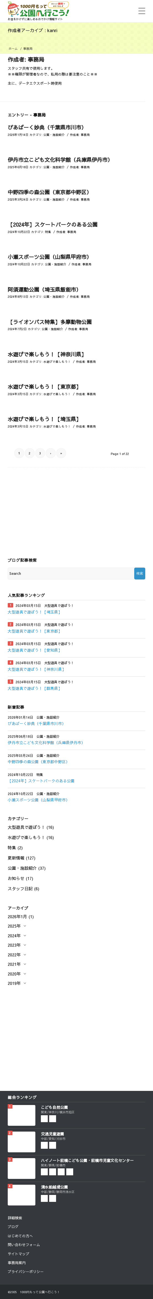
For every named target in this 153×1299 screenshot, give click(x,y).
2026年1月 (17, 916)
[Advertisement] (77, 506)
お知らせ (16, 878)
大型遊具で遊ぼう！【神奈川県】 (37, 669)
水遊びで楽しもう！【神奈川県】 (47, 354)
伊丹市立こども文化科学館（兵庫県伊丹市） (60, 159)
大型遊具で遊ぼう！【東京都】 (35, 631)
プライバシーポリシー (26, 1271)
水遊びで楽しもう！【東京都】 (44, 386)
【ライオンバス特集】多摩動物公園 (50, 321)
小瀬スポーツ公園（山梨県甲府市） (50, 256)
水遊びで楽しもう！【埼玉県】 (44, 419)
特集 (48, 232)
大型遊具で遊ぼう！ (26, 827)
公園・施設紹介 (54, 135)
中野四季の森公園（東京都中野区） (50, 192)
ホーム (13, 48)
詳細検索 (15, 1217)
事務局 (85, 135)
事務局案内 (17, 1262)
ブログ (13, 1226)
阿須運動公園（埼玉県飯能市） (44, 289)
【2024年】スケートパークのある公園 (52, 224)
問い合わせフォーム (24, 1244)
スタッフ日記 (20, 888)
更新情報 (16, 858)
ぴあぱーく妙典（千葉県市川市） (47, 127)
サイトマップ (18, 1253)
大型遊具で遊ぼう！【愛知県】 (35, 650)
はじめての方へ (20, 1235)
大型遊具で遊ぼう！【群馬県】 (35, 688)
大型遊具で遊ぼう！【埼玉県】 (35, 612)
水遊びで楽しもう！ (57, 361)
